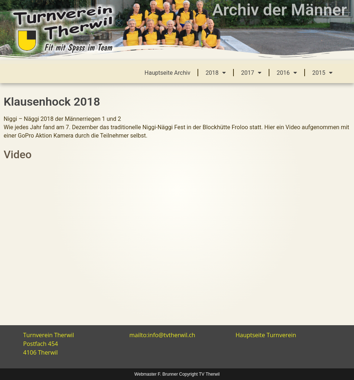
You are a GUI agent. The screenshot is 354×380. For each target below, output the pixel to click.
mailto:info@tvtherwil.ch (162, 335)
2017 (251, 72)
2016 (287, 72)
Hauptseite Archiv (167, 72)
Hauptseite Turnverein (266, 335)
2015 (322, 72)
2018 (216, 72)
